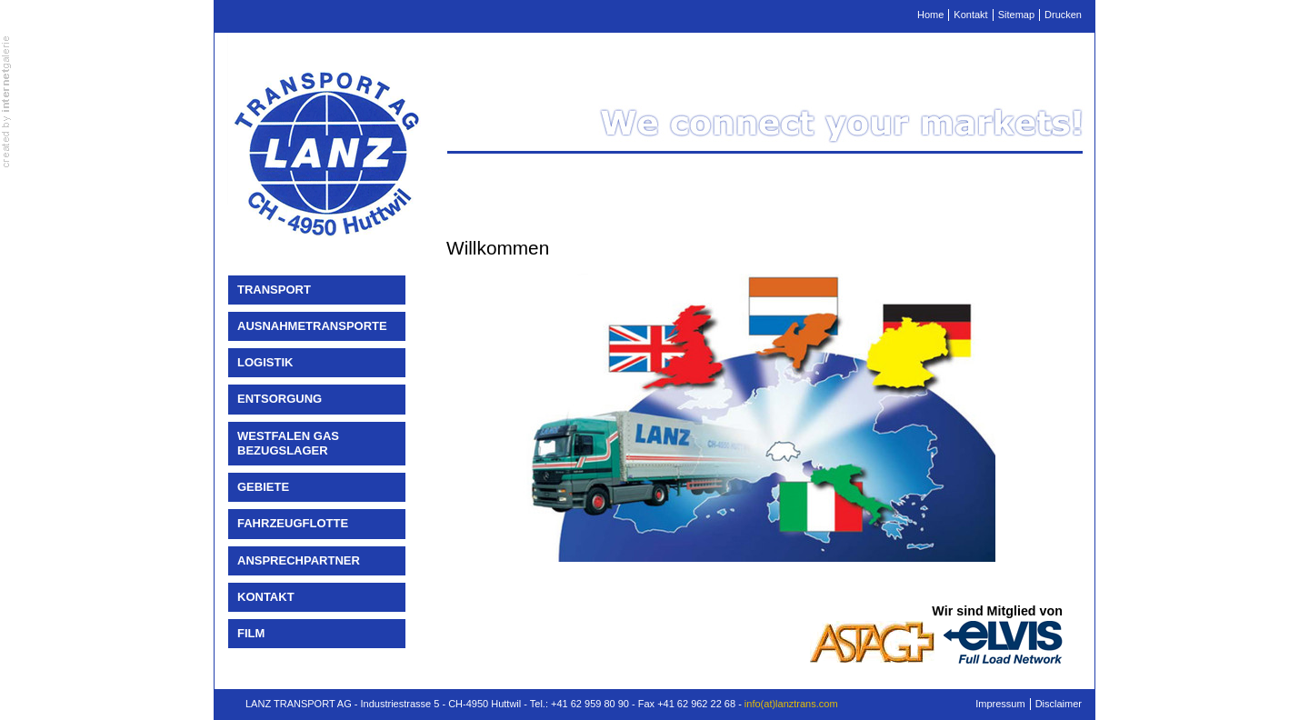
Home (930, 14)
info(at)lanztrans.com (791, 703)
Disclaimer (1058, 703)
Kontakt (970, 14)
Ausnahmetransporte (312, 326)
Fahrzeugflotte (292, 523)
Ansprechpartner (298, 560)
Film (251, 633)
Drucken (1063, 14)
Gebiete (263, 487)
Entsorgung (279, 398)
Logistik (265, 362)
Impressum (999, 703)
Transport (274, 289)
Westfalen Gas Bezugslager (288, 443)
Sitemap (1016, 14)
